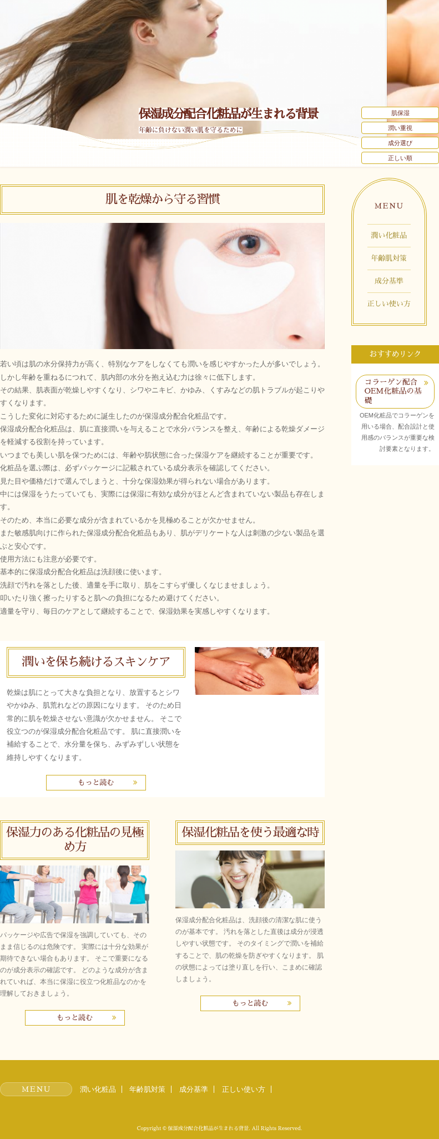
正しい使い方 (389, 303)
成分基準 (389, 281)
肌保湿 (400, 113)
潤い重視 (400, 128)
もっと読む (96, 782)
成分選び (400, 143)
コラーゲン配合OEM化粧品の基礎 (393, 391)
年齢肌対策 (389, 258)
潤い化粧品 (389, 235)
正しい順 (400, 158)
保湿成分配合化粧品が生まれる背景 (228, 114)
